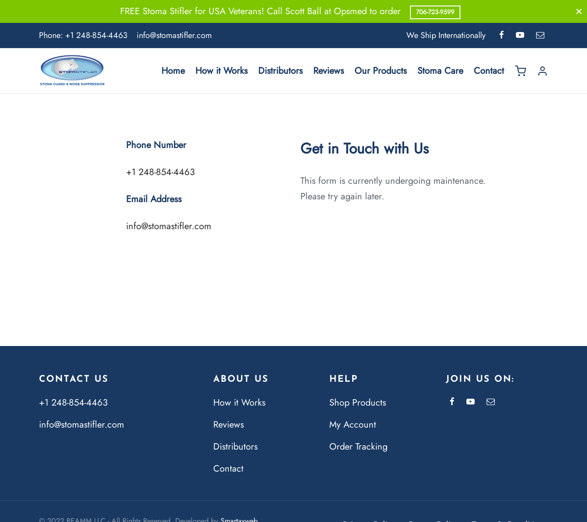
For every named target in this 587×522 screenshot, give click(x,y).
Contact (489, 70)
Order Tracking (358, 446)
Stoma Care (440, 70)
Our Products (380, 70)
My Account (352, 424)
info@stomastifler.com (174, 35)
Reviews (328, 70)
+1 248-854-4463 (96, 35)
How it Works (221, 70)
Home (173, 70)
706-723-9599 (435, 11)
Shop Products (357, 402)
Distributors (280, 70)
